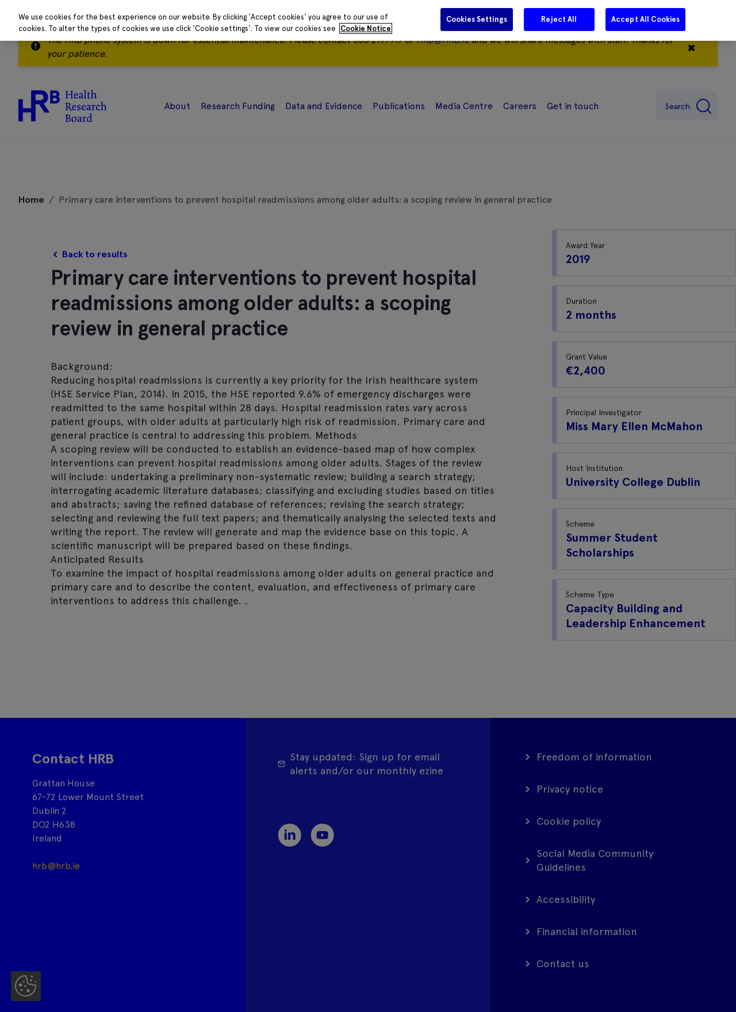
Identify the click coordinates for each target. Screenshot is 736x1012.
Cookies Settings (476, 19)
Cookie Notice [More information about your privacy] (365, 28)
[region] (368, 20)
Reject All (559, 19)
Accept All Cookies (645, 19)
